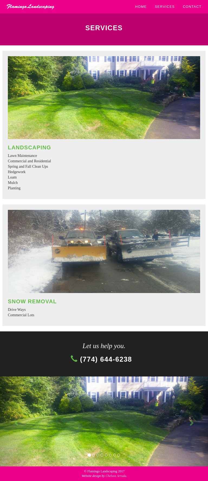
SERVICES (165, 7)
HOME (141, 7)
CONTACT (192, 7)
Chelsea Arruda (116, 476)
